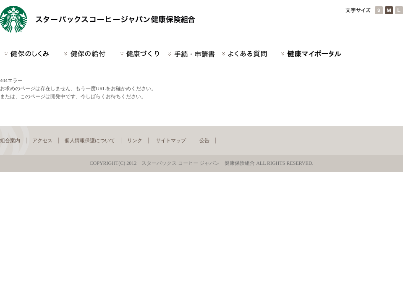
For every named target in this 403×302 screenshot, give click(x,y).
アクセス (42, 140)
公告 (204, 140)
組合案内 (10, 140)
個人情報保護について (90, 140)
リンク (134, 140)
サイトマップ (171, 140)
